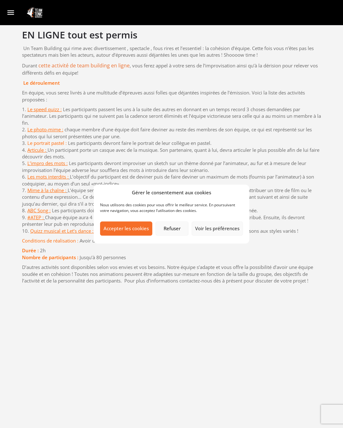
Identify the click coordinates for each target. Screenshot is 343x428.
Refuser (172, 228)
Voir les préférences (217, 228)
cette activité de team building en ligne (84, 65)
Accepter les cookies (126, 228)
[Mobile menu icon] (10, 13)
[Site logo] (35, 13)
